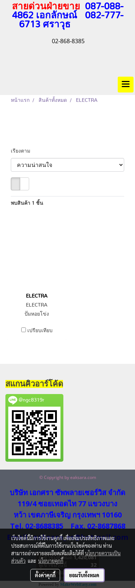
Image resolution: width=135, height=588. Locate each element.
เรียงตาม (23, 151)
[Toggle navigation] (126, 84)
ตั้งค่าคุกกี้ (45, 575)
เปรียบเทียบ (40, 330)
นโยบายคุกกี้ (50, 560)
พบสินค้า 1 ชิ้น (27, 203)
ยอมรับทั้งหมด (84, 575)
